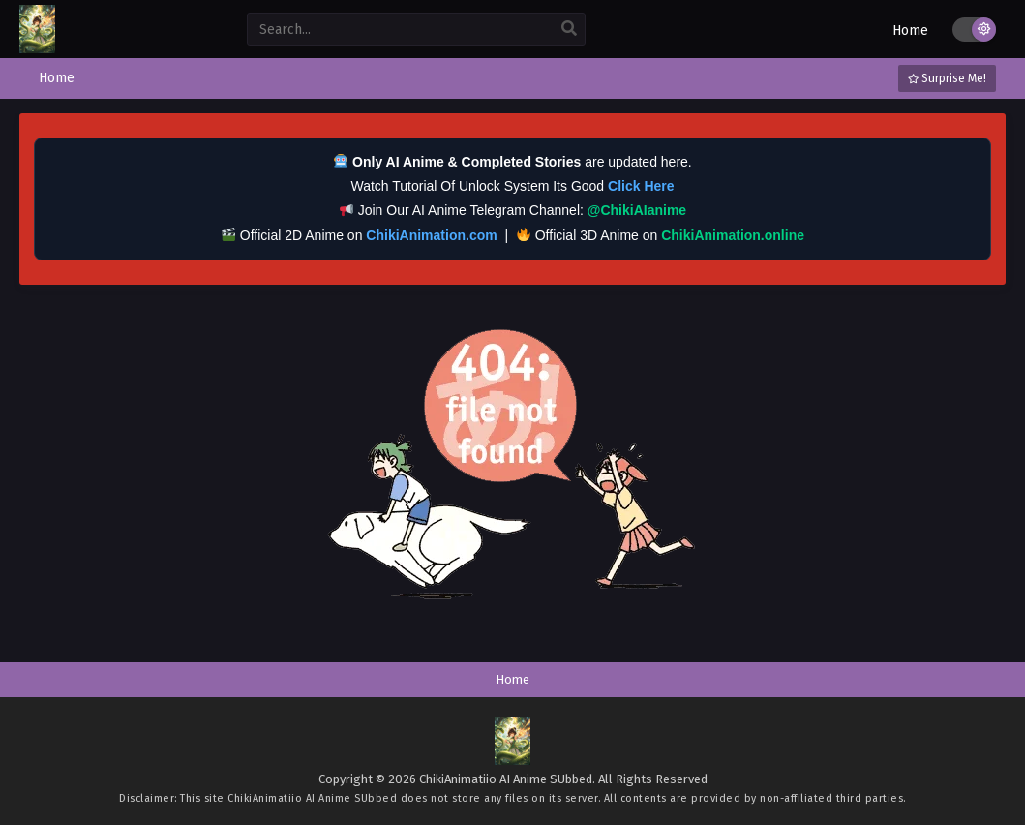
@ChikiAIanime (637, 210)
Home (910, 30)
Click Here (641, 186)
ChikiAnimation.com (431, 235)
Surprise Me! (947, 78)
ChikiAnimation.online (732, 235)
